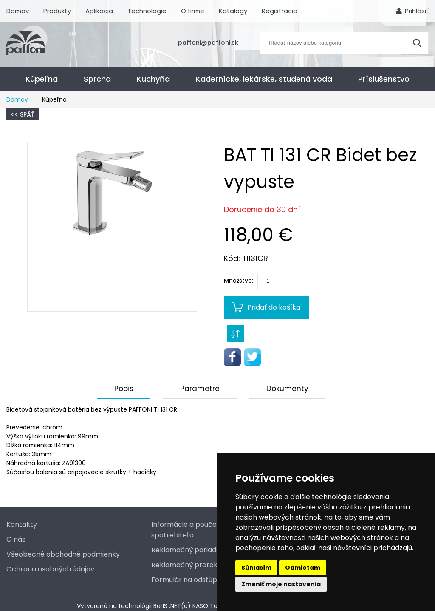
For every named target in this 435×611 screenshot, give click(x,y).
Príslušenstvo (384, 79)
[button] (112, 226)
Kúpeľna (41, 79)
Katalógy (233, 10)
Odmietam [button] (302, 567)
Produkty (57, 10)
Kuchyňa (153, 79)
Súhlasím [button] (256, 567)
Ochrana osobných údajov (50, 569)
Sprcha (97, 79)
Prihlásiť (417, 10)
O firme (192, 10)
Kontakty (21, 524)
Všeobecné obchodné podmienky (63, 554)
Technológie (147, 10)
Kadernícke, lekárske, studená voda (264, 79)
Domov (17, 10)
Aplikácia (99, 10)
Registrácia (279, 10)
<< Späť (22, 114)
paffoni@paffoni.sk (208, 42)
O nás (15, 539)
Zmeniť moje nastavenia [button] (281, 584)
